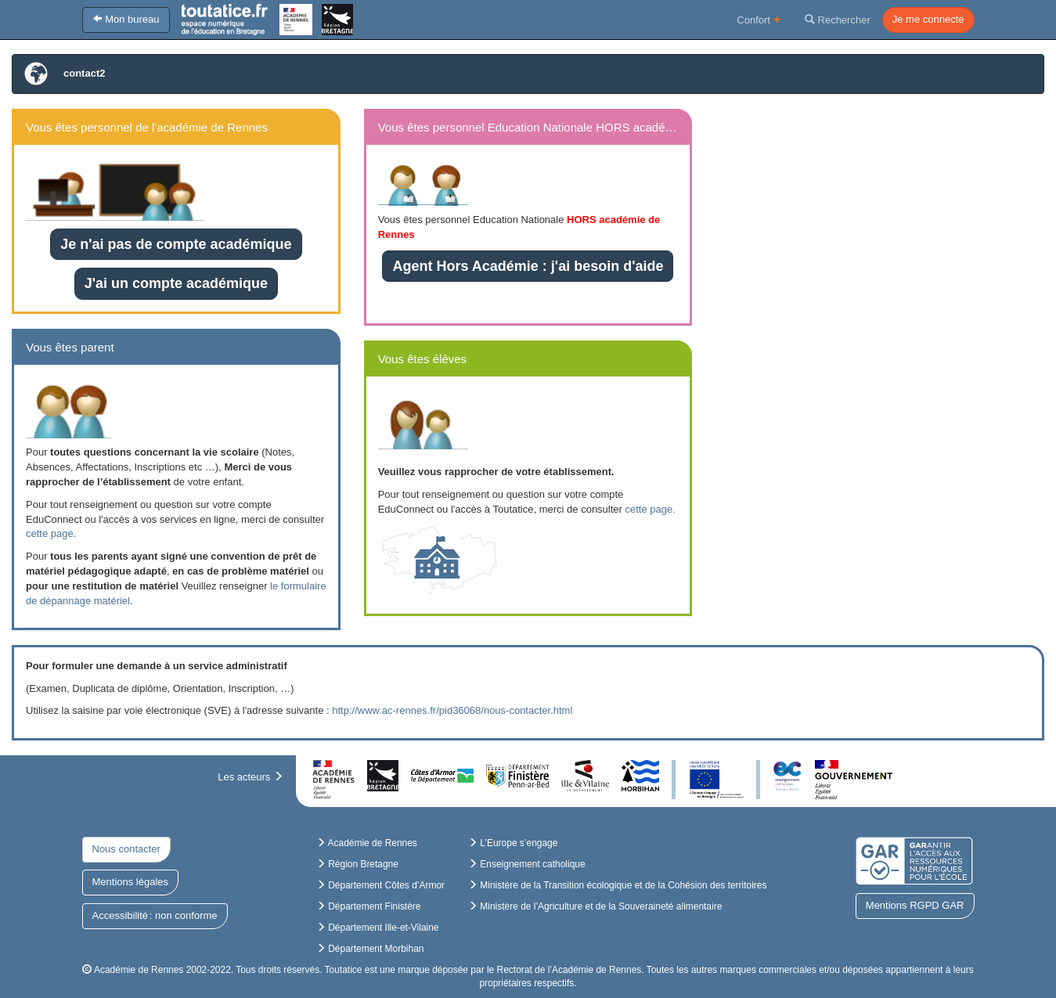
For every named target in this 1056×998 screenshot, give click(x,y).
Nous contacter (126, 849)
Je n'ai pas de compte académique (175, 244)
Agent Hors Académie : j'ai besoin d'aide (527, 266)
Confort (759, 19)
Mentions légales (130, 882)
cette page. (51, 533)
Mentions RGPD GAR (915, 905)
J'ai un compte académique (176, 283)
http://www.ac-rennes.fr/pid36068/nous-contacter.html (452, 710)
